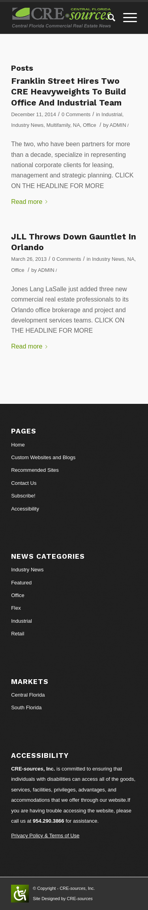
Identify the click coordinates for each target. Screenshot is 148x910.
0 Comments (76, 114)
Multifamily (58, 125)
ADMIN (118, 125)
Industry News (27, 125)
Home (18, 445)
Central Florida (28, 695)
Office (89, 125)
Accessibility (25, 509)
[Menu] (126, 18)
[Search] (107, 18)
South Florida (26, 707)
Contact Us (23, 483)
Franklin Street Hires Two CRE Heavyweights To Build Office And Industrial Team (68, 91)
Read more (31, 201)
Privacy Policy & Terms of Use (45, 835)
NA (76, 125)
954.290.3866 (48, 821)
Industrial (111, 114)
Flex (16, 608)
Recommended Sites (35, 470)
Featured (21, 583)
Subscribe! (23, 496)
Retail (17, 634)
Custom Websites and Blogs (43, 457)
